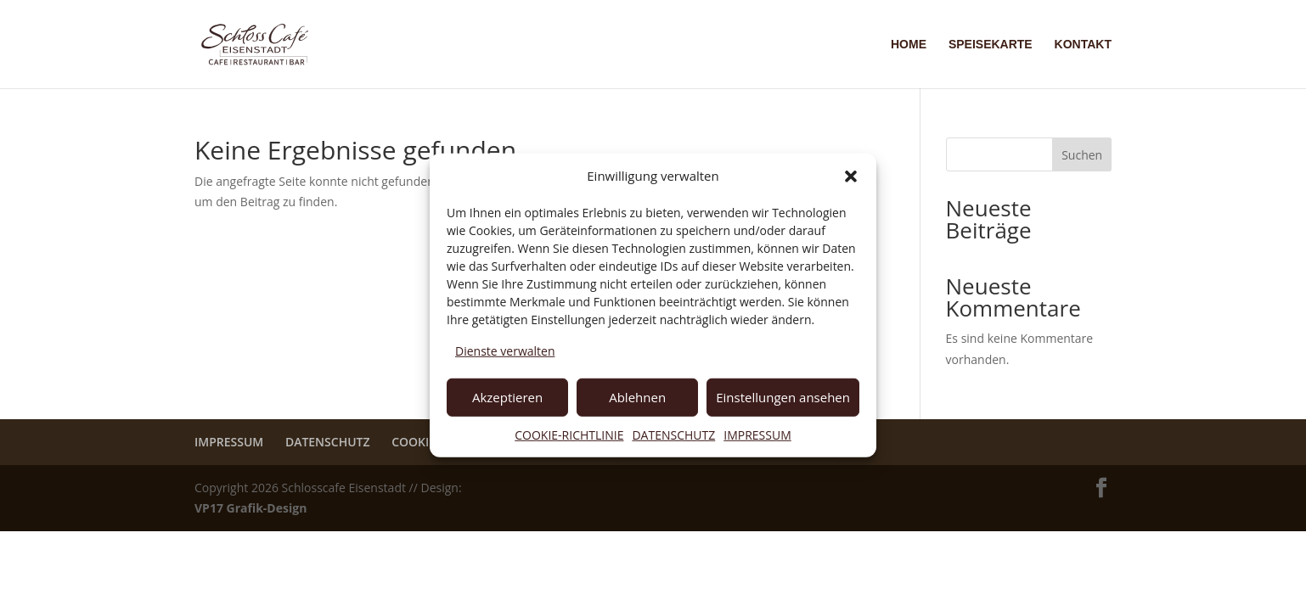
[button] (850, 176)
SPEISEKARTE (991, 44)
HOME (908, 44)
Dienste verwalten (504, 351)
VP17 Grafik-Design (250, 508)
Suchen (1081, 155)
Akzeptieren (507, 397)
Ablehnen (637, 397)
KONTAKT (1083, 44)
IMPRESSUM (757, 434)
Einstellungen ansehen (783, 397)
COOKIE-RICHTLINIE (569, 434)
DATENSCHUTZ (673, 434)
